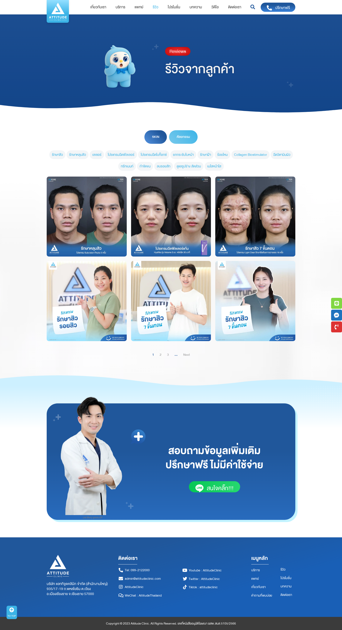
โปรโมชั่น (174, 7)
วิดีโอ (215, 7)
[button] (252, 7)
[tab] (155, 137)
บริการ (120, 7)
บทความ (196, 7)
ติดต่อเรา (234, 7)
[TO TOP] (11, 609)
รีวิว (155, 7)
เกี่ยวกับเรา (98, 7)
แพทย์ (139, 7)
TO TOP (12, 616)
